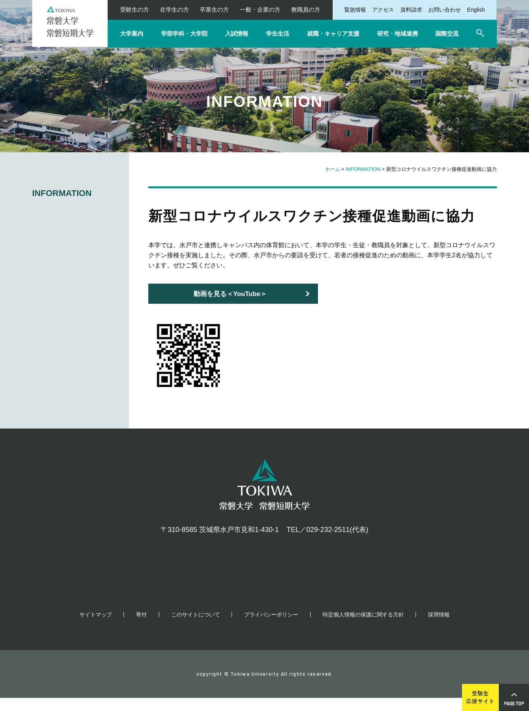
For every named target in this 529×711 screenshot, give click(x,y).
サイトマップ (95, 628)
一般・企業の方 (260, 9)
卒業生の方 (214, 9)
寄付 (141, 628)
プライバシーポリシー (271, 628)
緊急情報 (355, 10)
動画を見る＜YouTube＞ (230, 294)
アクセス (383, 10)
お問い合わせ (444, 10)
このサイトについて (195, 628)
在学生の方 (174, 9)
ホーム (332, 169)
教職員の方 (305, 9)
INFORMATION (363, 169)
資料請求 (411, 10)
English (476, 10)
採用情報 (439, 628)
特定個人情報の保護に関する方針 (363, 628)
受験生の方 (134, 9)
